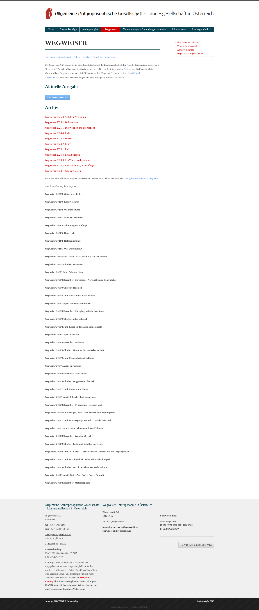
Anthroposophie (90, 29)
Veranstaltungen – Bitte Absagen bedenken (144, 29)
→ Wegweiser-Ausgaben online (188, 53)
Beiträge (128, 69)
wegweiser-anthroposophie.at (117, 531)
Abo (47, 57)
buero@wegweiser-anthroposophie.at (141, 178)
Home (51, 29)
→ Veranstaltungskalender (186, 46)
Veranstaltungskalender (61, 57)
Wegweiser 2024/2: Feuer (58, 144)
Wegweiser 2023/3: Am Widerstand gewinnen (68, 160)
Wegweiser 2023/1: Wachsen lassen (63, 171)
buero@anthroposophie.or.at (58, 534)
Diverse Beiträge (68, 29)
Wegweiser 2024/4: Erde (57, 133)
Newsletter (98, 57)
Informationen (179, 29)
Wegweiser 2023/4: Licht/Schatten (62, 154)
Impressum (109, 57)
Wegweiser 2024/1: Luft (57, 149)
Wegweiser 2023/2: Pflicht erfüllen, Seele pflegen (70, 165)
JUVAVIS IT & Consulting (66, 601)
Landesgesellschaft (201, 29)
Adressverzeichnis (82, 57)
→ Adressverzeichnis (184, 50)
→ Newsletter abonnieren (186, 42)
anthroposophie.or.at (54, 538)
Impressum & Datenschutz (196, 544)
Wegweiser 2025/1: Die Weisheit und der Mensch (70, 127)
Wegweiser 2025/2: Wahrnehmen (61, 122)
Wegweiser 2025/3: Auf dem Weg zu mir (65, 117)
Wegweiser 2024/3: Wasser (58, 138)
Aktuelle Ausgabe (57, 97)
